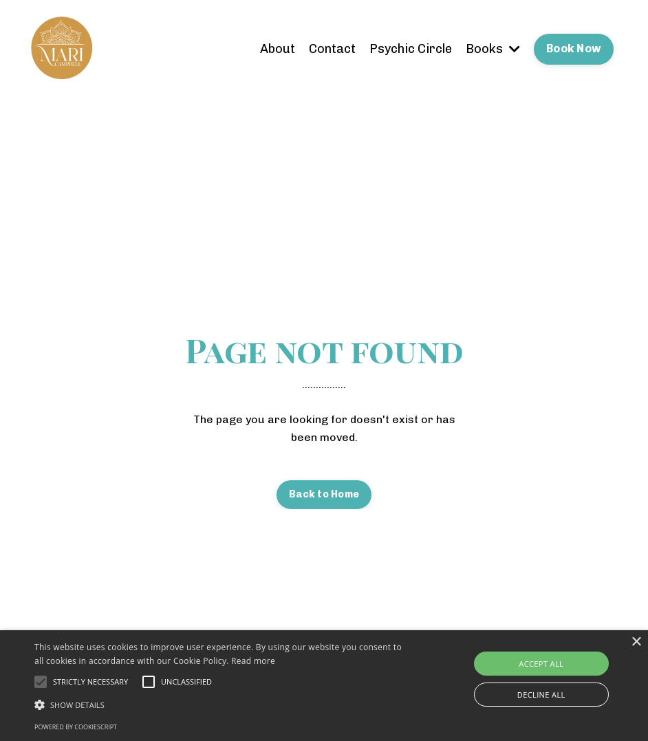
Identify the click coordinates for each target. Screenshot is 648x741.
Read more (253, 661)
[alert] (324, 685)
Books (493, 48)
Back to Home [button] (324, 494)
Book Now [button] (573, 48)
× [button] (636, 642)
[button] (222, 704)
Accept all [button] (541, 663)
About (277, 48)
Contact (332, 48)
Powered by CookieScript (75, 726)
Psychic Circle (410, 48)
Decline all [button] (541, 694)
